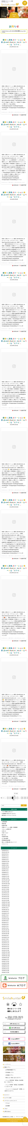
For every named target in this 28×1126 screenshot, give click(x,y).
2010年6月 (4, 963)
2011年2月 (4, 948)
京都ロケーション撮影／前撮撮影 (10, 827)
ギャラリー (6, 1094)
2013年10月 (4, 909)
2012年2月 (4, 926)
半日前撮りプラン (10, 1072)
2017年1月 (4, 900)
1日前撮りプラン (9, 1075)
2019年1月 (4, 870)
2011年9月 (4, 935)
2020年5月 (4, 857)
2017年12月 (4, 880)
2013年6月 (4, 917)
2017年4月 (4, 894)
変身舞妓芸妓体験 (6, 840)
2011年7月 (4, 939)
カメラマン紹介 (8, 1097)
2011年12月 (4, 930)
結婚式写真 (23, 115)
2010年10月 (4, 955)
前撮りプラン (7, 1067)
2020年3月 (4, 861)
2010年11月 (4, 954)
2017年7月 (4, 889)
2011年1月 (4, 950)
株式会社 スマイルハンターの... (9, 815)
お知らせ (4, 831)
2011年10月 (4, 933)
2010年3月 (4, 968)
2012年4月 (4, 922)
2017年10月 (4, 883)
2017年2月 (4, 898)
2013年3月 (4, 920)
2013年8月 (4, 913)
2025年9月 (4, 850)
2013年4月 (4, 918)
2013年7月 (4, 915)
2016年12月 (4, 902)
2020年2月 (4, 863)
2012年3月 (4, 924)
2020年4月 (4, 859)
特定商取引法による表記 (8, 1116)
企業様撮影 (4, 821)
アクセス (8, 1103)
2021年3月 (4, 854)
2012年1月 (4, 928)
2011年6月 (4, 941)
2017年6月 (4, 891)
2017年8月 (4, 887)
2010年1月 (4, 972)
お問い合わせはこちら (14, 1023)
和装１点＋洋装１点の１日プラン (13, 1077)
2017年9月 (4, 885)
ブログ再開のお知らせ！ (7, 811)
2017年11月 (4, 881)
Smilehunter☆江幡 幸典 (7, 112)
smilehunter (16, 115)
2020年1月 (4, 865)
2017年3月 (4, 896)
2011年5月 (4, 942)
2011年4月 (4, 944)
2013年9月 (4, 911)
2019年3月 (4, 869)
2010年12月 (4, 952)
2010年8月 (4, 959)
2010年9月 (4, 957)
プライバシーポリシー (20, 1116)
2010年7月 (4, 961)
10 (22, 797)
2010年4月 (4, 967)
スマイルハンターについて (10, 1100)
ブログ (5, 1108)
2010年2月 (4, 970)
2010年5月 (4, 965)
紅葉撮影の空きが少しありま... (9, 813)
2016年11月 (4, 904)
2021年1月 (4, 855)
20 (25, 797)
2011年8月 (4, 937)
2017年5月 (4, 893)
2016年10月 (4, 905)
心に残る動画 (5, 838)
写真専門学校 (5, 836)
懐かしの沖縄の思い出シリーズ (9, 842)
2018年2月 (4, 876)
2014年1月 (4, 907)
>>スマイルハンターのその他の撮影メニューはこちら (14, 31)
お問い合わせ (7, 1111)
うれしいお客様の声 (6, 829)
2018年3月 (4, 874)
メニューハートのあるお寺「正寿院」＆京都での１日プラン (14, 1089)
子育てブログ (5, 832)
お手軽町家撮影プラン (11, 1069)
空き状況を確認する (14, 1031)
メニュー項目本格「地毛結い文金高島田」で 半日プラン (13, 1081)
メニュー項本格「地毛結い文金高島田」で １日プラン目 (14, 1085)
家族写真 (4, 823)
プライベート (5, 844)
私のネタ (4, 834)
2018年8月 (4, 872)
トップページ (7, 1064)
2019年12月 (4, 867)
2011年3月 (4, 946)
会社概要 (8, 1105)
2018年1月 (4, 878)
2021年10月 (4, 852)
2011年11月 (4, 931)
